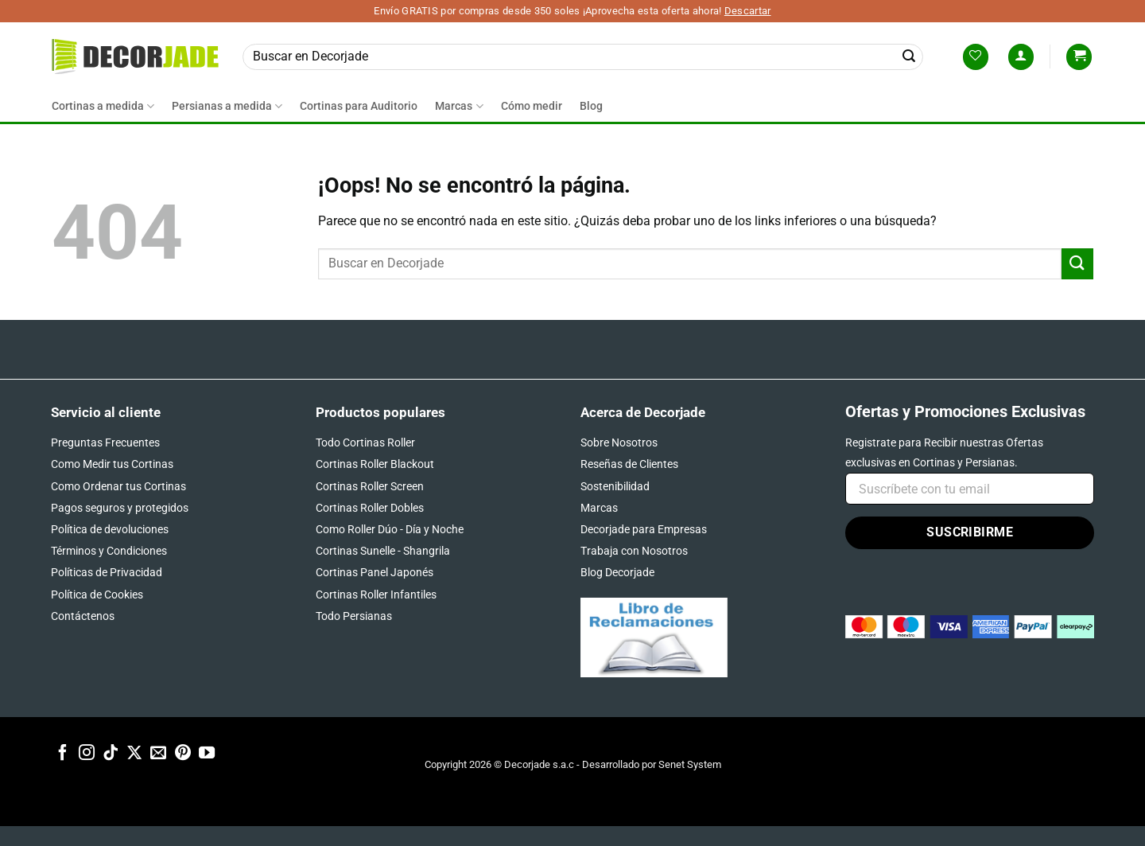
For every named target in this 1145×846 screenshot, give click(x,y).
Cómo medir (531, 106)
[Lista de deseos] (975, 57)
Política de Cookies (97, 594)
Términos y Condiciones (109, 550)
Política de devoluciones (110, 529)
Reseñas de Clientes (629, 464)
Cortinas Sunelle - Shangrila (383, 550)
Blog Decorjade (617, 572)
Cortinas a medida (103, 106)
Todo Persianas (354, 616)
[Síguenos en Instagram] (87, 753)
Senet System (689, 764)
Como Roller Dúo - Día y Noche (390, 529)
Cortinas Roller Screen (370, 486)
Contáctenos (82, 616)
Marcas (459, 106)
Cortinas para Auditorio (358, 106)
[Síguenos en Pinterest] (183, 753)
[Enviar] (908, 56)
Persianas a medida (227, 106)
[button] (1021, 57)
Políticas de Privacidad (106, 572)
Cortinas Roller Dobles (370, 507)
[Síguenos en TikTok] (110, 753)
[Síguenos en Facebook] (63, 753)
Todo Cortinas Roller (365, 442)
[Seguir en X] (134, 753)
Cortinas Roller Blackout (375, 464)
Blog (591, 106)
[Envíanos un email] (158, 753)
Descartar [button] (747, 11)
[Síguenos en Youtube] (207, 753)
